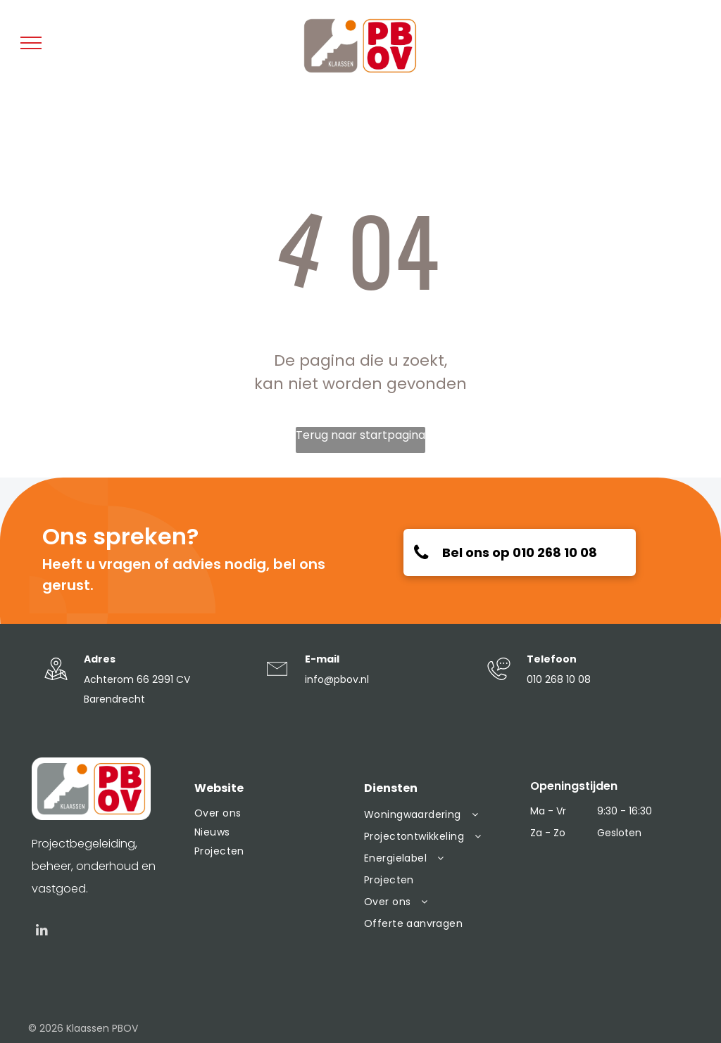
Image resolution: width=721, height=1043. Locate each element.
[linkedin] (42, 932)
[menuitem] (272, 813)
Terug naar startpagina (360, 435)
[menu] (31, 43)
